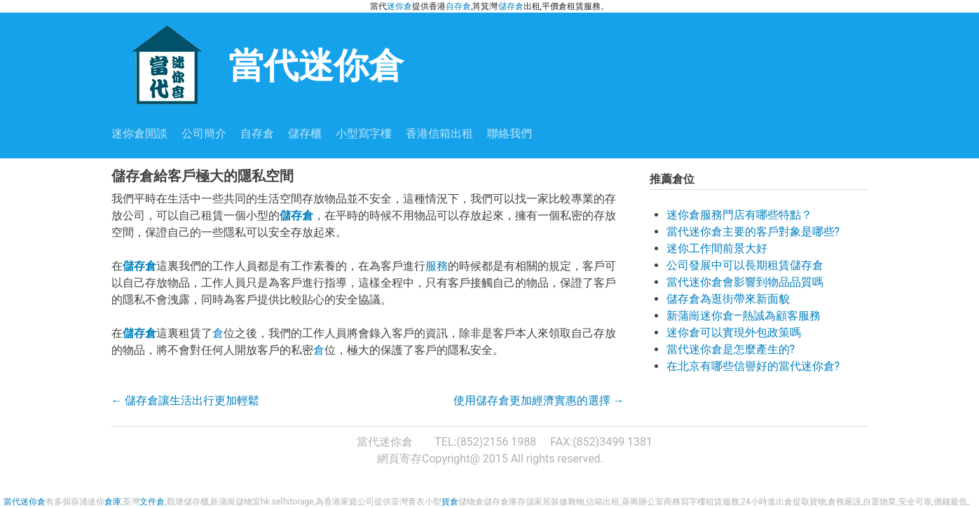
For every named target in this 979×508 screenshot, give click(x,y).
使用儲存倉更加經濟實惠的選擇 (538, 400)
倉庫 (112, 502)
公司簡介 (204, 133)
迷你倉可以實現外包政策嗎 (733, 332)
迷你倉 (399, 6)
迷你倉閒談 (139, 133)
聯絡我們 (509, 133)
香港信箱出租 (439, 133)
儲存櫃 (305, 133)
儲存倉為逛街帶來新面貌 (728, 299)
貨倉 (449, 502)
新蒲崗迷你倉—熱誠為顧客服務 (743, 315)
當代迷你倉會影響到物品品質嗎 (744, 282)
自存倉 (458, 6)
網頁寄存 (399, 458)
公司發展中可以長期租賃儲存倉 (744, 265)
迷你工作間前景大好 (716, 248)
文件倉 (152, 502)
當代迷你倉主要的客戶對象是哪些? (753, 231)
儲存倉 (510, 6)
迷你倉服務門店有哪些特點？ (739, 214)
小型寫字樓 (364, 133)
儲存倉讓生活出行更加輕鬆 (185, 400)
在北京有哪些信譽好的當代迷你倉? (753, 366)
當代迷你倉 (257, 64)
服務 (436, 266)
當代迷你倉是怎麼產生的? (730, 349)
